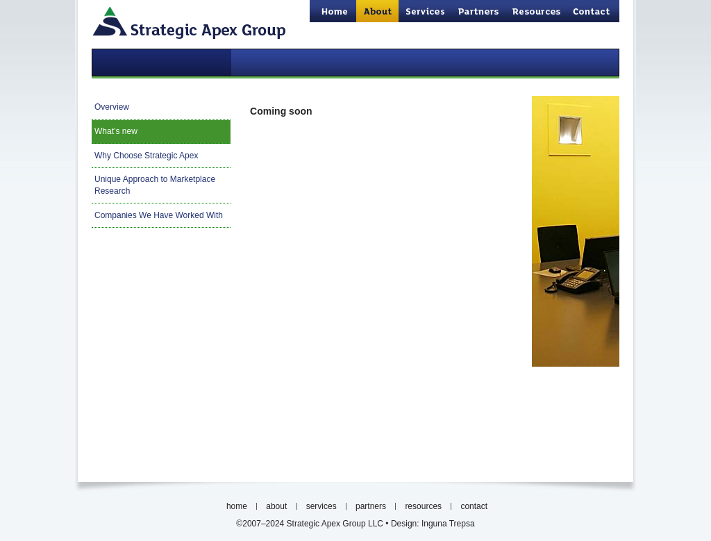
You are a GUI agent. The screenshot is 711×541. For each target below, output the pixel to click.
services (425, 11)
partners (479, 11)
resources (537, 11)
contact (593, 11)
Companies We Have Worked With (158, 215)
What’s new (115, 131)
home (333, 11)
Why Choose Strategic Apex (146, 155)
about (276, 506)
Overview (111, 107)
